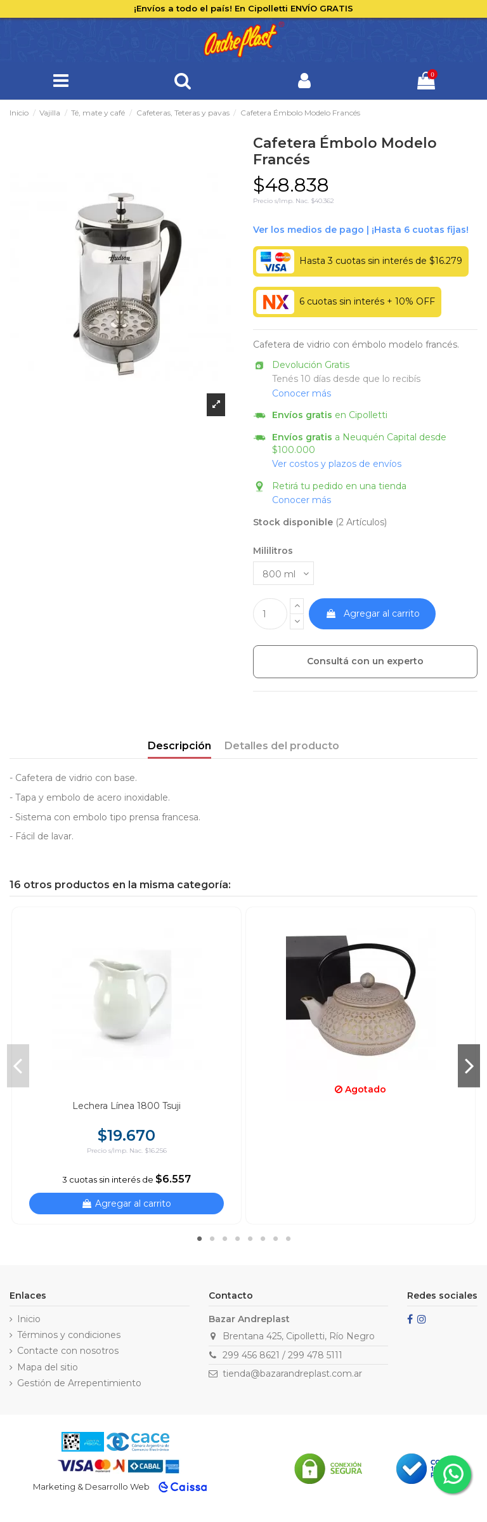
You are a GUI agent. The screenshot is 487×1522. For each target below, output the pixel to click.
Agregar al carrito (372, 613)
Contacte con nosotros (68, 1350)
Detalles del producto (281, 746)
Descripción (179, 746)
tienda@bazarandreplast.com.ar (292, 1373)
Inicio (29, 1319)
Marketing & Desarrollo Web (91, 1486)
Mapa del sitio (47, 1367)
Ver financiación (361, 230)
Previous (18, 1065)
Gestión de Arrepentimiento (79, 1383)
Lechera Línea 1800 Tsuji (126, 1106)
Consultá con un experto (365, 661)
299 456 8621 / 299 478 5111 (282, 1355)
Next (469, 1065)
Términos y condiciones (68, 1335)
